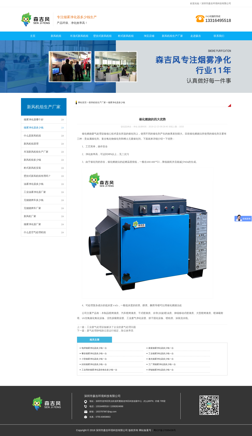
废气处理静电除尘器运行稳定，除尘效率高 (110, 330)
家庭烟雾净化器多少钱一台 (161, 348)
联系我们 (219, 35)
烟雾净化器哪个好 (33, 119)
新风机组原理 (31, 143)
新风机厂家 (30, 216)
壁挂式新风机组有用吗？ (37, 175)
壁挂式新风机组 (102, 35)
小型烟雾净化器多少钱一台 (94, 359)
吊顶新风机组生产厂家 (36, 151)
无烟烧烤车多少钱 (33, 200)
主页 (32, 35)
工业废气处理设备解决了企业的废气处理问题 (111, 327)
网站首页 (82, 102)
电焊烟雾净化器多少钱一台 (94, 348)
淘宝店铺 (149, 35)
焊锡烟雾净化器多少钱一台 (161, 370)
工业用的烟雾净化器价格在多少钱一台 (99, 370)
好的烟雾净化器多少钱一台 (94, 364)
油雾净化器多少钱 (33, 184)
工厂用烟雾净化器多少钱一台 (162, 364)
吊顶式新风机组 (79, 35)
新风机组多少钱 (32, 159)
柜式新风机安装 (32, 167)
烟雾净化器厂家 (32, 224)
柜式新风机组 (126, 35)
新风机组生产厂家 (172, 35)
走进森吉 (195, 35)
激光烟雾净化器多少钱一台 (161, 359)
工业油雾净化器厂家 (35, 192)
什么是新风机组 (32, 135)
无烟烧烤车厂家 (32, 208)
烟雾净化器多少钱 (33, 127)
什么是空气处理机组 (35, 232)
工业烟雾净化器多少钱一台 (161, 353)
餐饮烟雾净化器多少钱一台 (94, 353)
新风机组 (56, 35)
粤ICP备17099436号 (165, 430)
